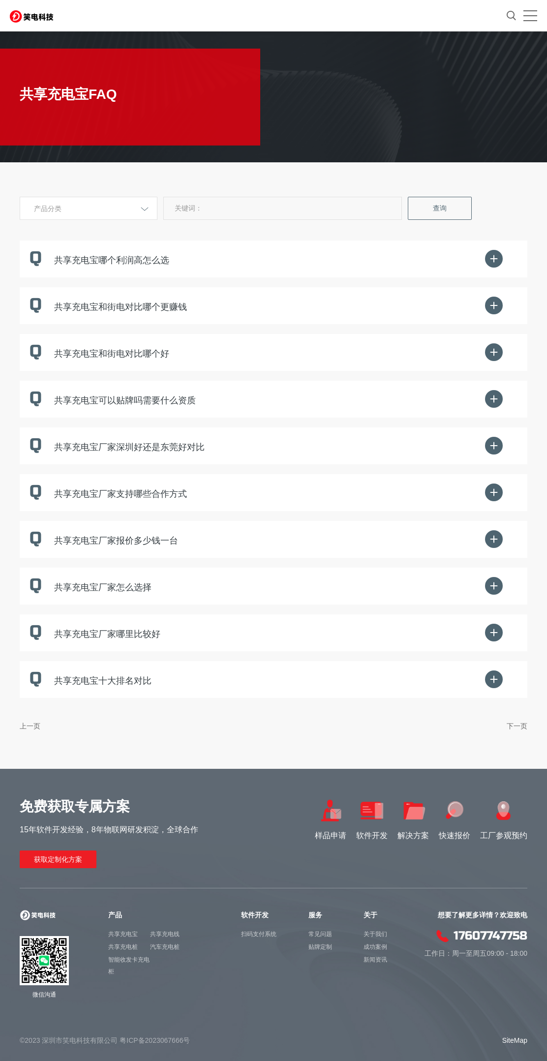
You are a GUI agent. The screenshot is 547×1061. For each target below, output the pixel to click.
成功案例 (375, 946)
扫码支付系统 (258, 934)
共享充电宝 (123, 934)
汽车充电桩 (165, 946)
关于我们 (375, 934)
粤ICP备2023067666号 (155, 1040)
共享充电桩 (123, 946)
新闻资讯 (375, 959)
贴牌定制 (320, 946)
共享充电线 (165, 934)
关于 (370, 915)
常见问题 (320, 934)
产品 (115, 915)
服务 (315, 915)
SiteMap (514, 1040)
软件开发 (255, 915)
